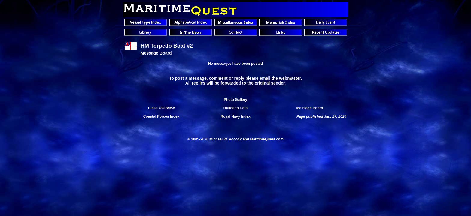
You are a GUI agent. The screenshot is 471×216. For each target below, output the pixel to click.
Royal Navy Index (235, 116)
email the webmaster (280, 78)
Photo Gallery (235, 100)
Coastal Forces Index (161, 116)
